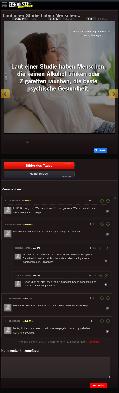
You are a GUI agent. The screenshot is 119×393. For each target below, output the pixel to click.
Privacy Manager (92, 35)
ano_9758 (36, 248)
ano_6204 (29, 298)
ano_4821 (36, 275)
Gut (7, 142)
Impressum (104, 31)
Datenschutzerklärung (84, 31)
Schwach (19, 142)
